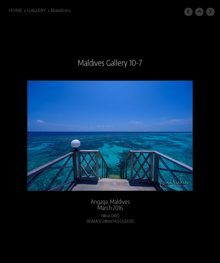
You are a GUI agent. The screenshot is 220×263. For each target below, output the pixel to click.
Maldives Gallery (103, 63)
